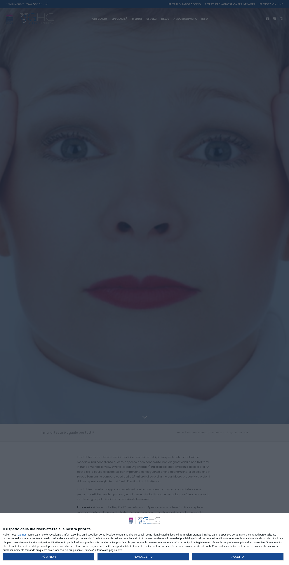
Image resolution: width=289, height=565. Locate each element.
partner (22, 534)
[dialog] (144, 539)
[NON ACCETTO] (282, 520)
